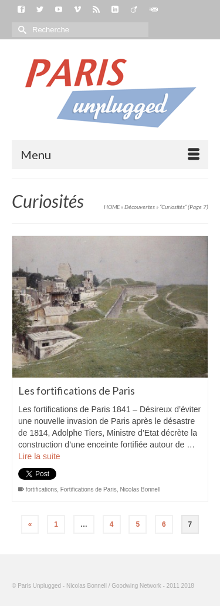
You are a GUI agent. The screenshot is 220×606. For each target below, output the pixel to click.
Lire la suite (39, 456)
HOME (112, 206)
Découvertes (139, 206)
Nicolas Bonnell (140, 489)
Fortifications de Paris (88, 489)
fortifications (41, 489)
